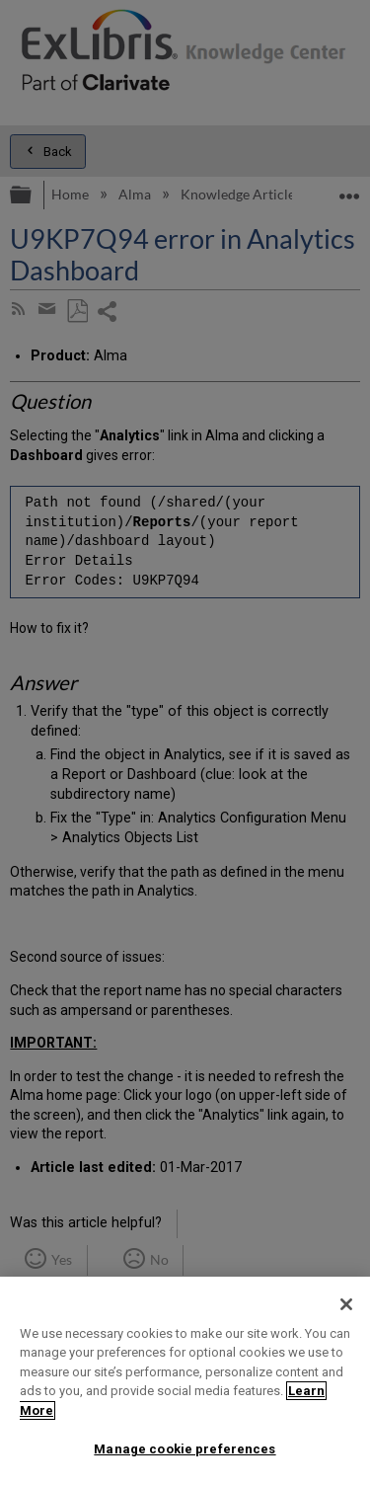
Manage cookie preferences (184, 1449)
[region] (185, 1381)
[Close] (346, 1304)
